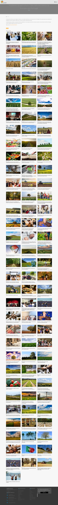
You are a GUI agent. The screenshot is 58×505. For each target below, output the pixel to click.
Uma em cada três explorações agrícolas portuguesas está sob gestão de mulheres (44, 135)
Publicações (31, 494)
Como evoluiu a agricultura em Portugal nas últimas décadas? (28, 349)
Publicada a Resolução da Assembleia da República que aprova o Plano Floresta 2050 (13, 202)
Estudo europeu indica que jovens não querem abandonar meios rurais (12, 82)
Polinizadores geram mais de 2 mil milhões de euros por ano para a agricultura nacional (29, 42)
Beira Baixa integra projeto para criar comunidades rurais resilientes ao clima (43, 255)
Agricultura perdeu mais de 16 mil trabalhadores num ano (42, 362)
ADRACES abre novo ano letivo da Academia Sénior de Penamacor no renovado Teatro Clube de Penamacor (13, 309)
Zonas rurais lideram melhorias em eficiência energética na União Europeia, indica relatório (44, 296)
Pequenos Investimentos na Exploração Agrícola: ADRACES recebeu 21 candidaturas (29, 255)
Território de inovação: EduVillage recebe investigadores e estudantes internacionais (13, 415)
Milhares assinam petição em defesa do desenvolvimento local (28, 415)
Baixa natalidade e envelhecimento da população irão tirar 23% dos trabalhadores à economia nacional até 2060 (44, 269)
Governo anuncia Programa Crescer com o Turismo (13, 482)
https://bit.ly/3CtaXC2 (13, 24)
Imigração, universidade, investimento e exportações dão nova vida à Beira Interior (13, 95)
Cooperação (19, 493)
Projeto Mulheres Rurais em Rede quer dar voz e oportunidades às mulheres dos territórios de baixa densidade (44, 69)
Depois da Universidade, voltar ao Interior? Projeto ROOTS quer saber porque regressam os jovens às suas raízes (44, 203)
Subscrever (44, 492)
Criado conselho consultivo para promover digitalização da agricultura (44, 428)
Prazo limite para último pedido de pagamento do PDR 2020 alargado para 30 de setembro (44, 416)
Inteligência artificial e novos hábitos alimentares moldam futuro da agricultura (13, 162)
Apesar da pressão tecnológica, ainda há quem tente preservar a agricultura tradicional (44, 469)
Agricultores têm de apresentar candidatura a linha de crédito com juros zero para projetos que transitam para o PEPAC (29, 376)
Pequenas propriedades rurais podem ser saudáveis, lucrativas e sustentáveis (12, 242)
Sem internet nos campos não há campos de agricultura (44, 455)
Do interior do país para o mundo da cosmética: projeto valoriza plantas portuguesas (28, 402)
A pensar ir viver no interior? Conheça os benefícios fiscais (12, 175)
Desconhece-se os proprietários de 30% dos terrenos (28, 362)
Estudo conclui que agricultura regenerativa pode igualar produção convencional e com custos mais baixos (43, 389)
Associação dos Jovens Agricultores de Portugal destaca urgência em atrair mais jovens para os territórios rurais (28, 189)
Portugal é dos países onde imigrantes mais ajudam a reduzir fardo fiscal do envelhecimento (44, 229)
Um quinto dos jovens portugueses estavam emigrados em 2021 (44, 215)
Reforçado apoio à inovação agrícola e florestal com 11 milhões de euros (12, 135)
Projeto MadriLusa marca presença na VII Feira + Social (44, 335)
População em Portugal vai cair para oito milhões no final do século (13, 255)
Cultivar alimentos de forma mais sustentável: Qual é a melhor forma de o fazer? (28, 389)
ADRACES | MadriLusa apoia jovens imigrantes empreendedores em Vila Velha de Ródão (13, 322)
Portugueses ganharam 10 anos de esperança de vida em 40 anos (13, 349)
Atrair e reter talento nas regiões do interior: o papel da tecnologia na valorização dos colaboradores (28, 229)
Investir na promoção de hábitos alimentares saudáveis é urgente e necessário (29, 295)
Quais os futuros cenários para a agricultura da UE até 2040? (27, 149)
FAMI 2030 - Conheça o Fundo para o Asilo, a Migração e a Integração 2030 (44, 322)
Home (30, 490)
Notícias (31, 493)
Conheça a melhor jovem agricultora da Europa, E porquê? (28, 135)
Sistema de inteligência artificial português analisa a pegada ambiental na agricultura (13, 442)
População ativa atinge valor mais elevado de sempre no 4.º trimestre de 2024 (13, 455)
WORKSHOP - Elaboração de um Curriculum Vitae (44, 375)
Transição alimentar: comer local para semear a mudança (12, 389)
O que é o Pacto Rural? (9, 68)
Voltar (7, 28)
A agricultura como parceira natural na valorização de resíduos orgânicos (44, 189)
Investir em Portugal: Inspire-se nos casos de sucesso (29, 455)
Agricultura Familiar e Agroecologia (12, 295)
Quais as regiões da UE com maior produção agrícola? (44, 55)
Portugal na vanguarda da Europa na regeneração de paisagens (28, 82)
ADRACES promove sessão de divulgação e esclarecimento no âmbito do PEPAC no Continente (12, 43)
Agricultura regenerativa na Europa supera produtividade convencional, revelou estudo (29, 336)
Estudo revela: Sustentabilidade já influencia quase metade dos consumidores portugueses (13, 376)
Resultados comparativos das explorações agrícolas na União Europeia (13, 229)
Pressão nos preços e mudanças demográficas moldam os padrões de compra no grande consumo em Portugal (29, 176)
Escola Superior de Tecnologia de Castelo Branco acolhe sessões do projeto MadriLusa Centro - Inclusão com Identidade (44, 83)
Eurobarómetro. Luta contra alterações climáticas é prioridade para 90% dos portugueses (12, 362)
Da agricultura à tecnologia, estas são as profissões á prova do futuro (13, 428)
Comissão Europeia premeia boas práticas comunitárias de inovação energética (44, 109)
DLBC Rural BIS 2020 (20, 491)
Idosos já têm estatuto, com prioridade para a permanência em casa (29, 95)
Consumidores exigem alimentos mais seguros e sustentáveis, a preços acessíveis (13, 335)
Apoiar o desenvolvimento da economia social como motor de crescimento (28, 202)
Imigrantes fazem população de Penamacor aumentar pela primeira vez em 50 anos (44, 402)
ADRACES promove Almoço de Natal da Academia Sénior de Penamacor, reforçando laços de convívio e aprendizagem (29, 216)
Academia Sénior (20, 494)
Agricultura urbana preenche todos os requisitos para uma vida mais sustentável (28, 282)
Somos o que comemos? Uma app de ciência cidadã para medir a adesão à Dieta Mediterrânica (12, 149)
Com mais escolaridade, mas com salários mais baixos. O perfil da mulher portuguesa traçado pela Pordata (13, 469)
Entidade (31, 491)
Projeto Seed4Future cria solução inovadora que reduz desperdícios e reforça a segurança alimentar (29, 56)
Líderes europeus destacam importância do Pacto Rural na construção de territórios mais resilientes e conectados (44, 123)
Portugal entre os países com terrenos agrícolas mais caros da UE (28, 109)
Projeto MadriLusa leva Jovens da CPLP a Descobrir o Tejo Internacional (43, 349)
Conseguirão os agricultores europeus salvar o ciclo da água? (28, 162)
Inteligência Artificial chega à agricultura (29, 68)
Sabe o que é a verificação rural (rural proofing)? (28, 442)
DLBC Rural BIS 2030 (20, 490)
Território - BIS (31, 492)
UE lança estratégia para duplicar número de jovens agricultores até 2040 (44, 175)
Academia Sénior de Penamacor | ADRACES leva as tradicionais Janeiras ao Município (13, 189)
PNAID (19, 495)
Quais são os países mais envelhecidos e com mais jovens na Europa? (29, 468)
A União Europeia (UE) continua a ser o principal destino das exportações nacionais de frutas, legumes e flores (44, 96)
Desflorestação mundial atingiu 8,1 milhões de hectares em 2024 (13, 269)
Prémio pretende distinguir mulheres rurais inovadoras (44, 309)
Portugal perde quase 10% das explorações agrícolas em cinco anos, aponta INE (44, 149)
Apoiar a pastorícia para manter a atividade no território (13, 402)
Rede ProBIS (19, 492)
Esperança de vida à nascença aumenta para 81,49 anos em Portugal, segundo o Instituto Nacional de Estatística (29, 243)
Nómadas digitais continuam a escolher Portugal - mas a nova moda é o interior (12, 282)
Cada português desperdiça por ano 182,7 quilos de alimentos (28, 269)
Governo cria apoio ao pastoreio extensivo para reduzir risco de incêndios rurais (29, 122)
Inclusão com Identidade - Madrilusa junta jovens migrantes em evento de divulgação (13, 122)
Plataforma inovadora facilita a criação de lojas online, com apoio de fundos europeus (29, 428)
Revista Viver (31, 495)
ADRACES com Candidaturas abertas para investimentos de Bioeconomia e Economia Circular (13, 56)
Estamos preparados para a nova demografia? (42, 442)
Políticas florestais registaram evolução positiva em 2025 (44, 162)
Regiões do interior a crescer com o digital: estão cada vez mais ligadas (29, 322)
